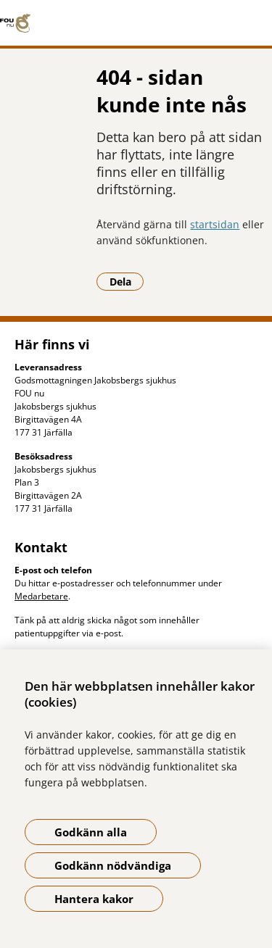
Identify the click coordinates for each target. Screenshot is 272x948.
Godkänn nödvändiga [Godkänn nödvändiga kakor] (112, 865)
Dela (127, 281)
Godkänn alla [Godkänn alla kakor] (90, 832)
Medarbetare (41, 596)
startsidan (214, 224)
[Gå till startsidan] (136, 23)
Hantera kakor (93, 898)
